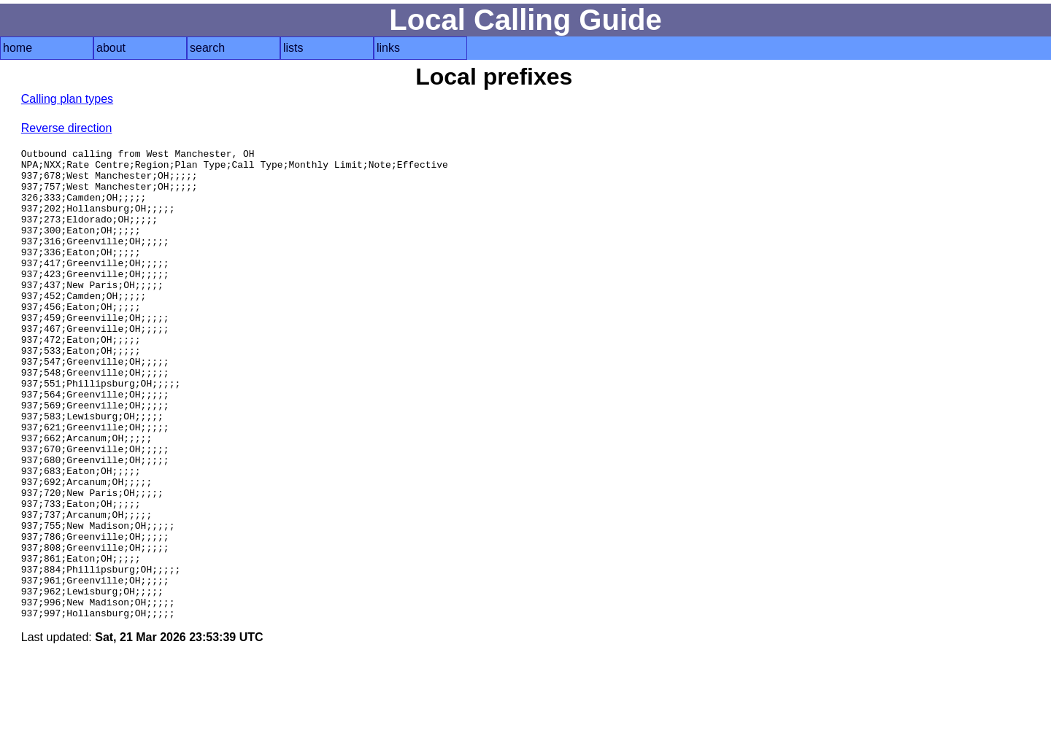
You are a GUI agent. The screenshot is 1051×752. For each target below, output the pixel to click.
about (111, 48)
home (17, 48)
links (388, 48)
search (207, 48)
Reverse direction (66, 128)
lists (293, 48)
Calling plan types (67, 99)
